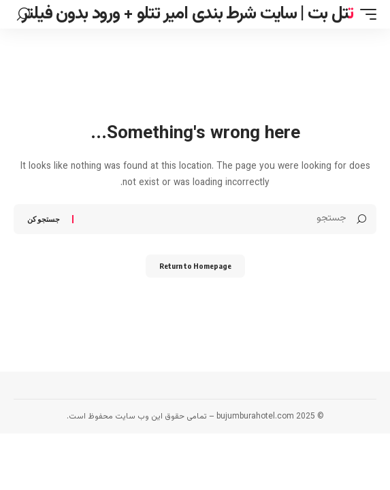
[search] (23, 14)
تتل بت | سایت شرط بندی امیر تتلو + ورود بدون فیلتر (187, 14)
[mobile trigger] (364, 14)
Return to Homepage (195, 265)
